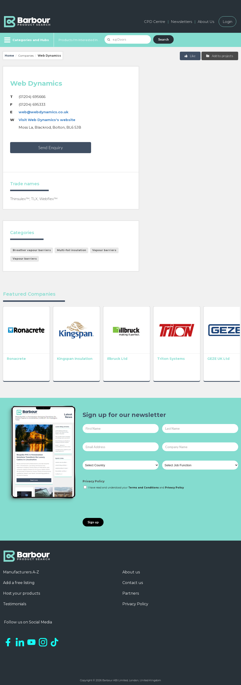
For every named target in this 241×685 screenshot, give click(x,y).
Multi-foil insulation (71, 250)
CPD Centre (154, 21)
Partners (130, 591)
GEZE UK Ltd (209, 356)
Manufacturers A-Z (21, 569)
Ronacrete (16, 356)
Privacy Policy (93, 479)
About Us (206, 21)
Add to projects (219, 56)
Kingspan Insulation (72, 356)
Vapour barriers (104, 250)
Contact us (132, 580)
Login (227, 21)
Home (9, 55)
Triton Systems (163, 356)
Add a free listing (19, 580)
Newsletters (181, 21)
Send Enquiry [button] (50, 147)
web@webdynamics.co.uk (43, 112)
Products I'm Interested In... (79, 40)
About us (131, 569)
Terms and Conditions (143, 485)
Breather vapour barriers (32, 250)
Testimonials (14, 601)
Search (163, 39)
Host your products (21, 591)
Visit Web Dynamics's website (47, 120)
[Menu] (26, 40)
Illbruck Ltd (112, 356)
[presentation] (118, 501)
